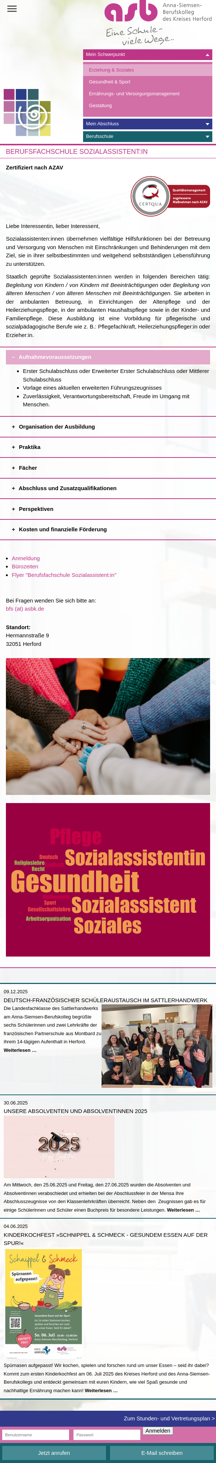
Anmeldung (26, 558)
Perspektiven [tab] (113, 507)
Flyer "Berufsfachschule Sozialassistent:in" (64, 575)
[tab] (147, 54)
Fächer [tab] (113, 466)
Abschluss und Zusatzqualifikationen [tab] (113, 486)
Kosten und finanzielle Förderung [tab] (113, 527)
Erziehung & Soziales (111, 70)
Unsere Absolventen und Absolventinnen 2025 (75, 1111)
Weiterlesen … (20, 1050)
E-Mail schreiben (162, 1453)
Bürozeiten (25, 566)
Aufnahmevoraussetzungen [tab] (113, 355)
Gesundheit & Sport (109, 82)
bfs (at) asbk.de (25, 608)
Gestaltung (100, 105)
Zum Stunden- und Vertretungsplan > (169, 1418)
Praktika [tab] (113, 445)
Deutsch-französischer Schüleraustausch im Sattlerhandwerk (106, 1000)
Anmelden (157, 1431)
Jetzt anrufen (54, 1453)
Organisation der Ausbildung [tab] (113, 425)
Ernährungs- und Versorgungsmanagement (134, 93)
